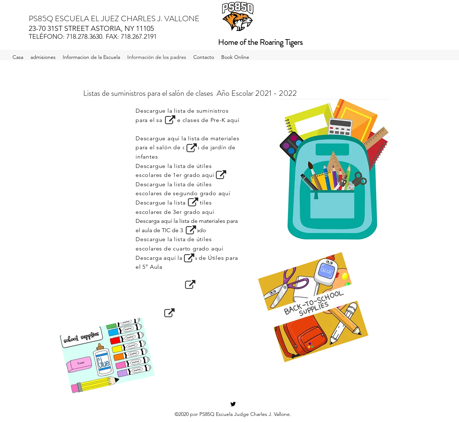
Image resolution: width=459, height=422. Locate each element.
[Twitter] (233, 404)
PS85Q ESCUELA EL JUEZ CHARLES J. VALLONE (114, 18)
